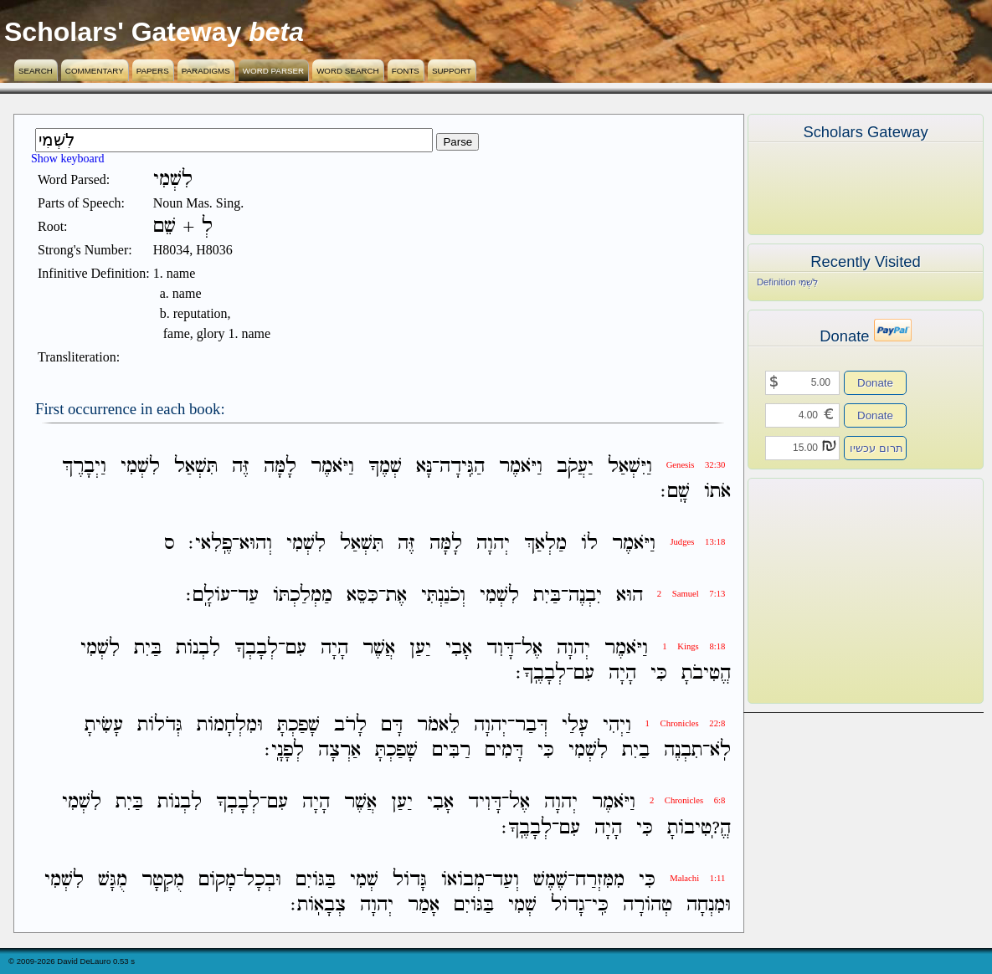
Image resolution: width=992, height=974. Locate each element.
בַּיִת (547, 596)
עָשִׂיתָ (104, 725)
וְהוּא (255, 543)
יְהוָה (493, 543)
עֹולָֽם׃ (208, 596)
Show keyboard (68, 158)
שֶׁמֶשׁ (550, 880)
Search (35, 70)
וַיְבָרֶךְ (84, 466)
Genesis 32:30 (696, 464)
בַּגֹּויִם (316, 880)
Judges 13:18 (697, 541)
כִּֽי (600, 905)
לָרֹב (350, 725)
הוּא (629, 596)
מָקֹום (217, 880)
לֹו (589, 543)
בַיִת (636, 750)
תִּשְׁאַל (196, 466)
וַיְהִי (617, 725)
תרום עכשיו (876, 448)
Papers (152, 70)
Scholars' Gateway (122, 32)
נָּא (424, 466)
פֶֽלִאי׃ (210, 543)
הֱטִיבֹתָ (706, 673)
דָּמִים (504, 750)
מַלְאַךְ (545, 543)
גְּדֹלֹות (159, 725)
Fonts (405, 70)
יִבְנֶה (585, 596)
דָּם (392, 725)
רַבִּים (451, 750)
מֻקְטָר (162, 880)
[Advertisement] (840, 590)
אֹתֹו (717, 492)
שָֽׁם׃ (675, 492)
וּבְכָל (262, 880)
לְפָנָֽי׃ (284, 750)
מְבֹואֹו (463, 880)
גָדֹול (567, 905)
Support (451, 70)
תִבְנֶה (683, 750)
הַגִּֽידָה (462, 466)
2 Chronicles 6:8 (687, 800)
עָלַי (575, 725)
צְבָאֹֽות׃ (318, 905)
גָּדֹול (410, 880)
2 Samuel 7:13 (691, 593)
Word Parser (273, 70)
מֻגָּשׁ (112, 880)
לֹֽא (720, 750)
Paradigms (206, 70)
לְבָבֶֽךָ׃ (541, 673)
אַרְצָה (339, 750)
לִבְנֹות (198, 648)
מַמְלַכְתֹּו (302, 596)
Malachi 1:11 (697, 878)
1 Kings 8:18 (693, 646)
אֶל (532, 648)
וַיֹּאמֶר (520, 466)
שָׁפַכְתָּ (298, 725)
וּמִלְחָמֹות (230, 725)
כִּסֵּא (362, 596)
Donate (875, 383)
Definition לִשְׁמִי (787, 282)
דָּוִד (500, 648)
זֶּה (240, 466)
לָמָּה (280, 466)
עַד (248, 596)
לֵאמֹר (438, 725)
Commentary (94, 70)
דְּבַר (531, 725)
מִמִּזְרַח (599, 880)
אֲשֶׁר (378, 648)
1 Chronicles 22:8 (685, 723)
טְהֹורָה (647, 905)
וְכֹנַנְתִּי (443, 596)
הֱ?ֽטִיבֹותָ (699, 828)
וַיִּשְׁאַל (630, 466)
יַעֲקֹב (575, 466)
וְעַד (505, 880)
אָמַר (423, 905)
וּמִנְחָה (708, 905)
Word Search (347, 70)
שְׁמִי (364, 880)
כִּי (658, 673)
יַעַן (420, 648)
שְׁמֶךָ (385, 466)
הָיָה (334, 648)
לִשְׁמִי (140, 466)
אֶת (396, 596)
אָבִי (458, 648)
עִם (295, 648)
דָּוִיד (484, 803)
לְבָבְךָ (256, 648)
